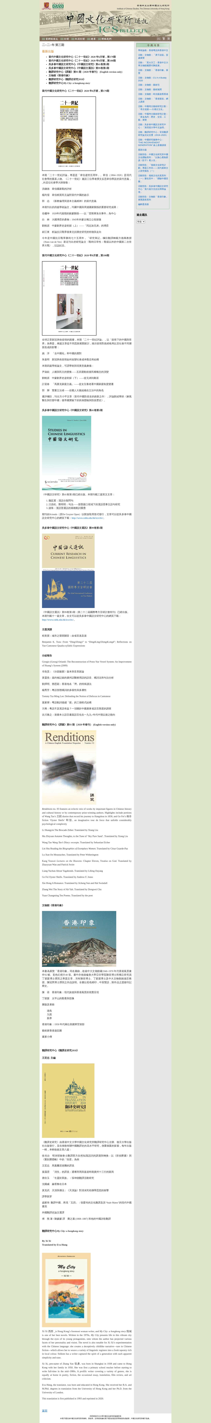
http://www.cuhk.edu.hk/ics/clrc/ (87, 518)
